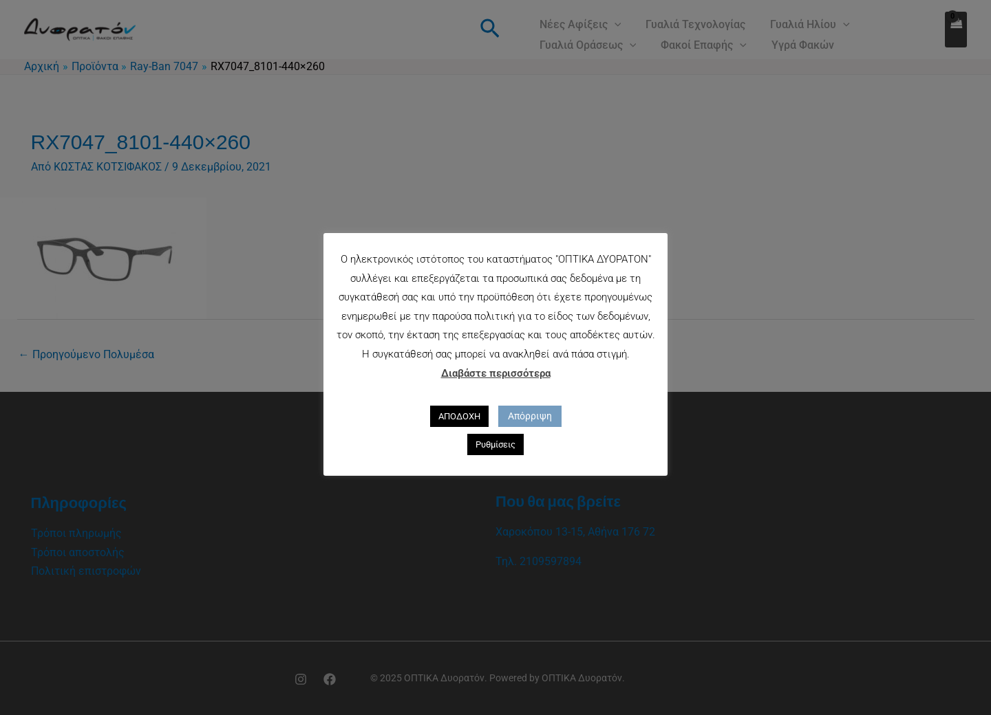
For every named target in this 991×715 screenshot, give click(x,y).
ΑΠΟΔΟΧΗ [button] (459, 416)
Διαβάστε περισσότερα (496, 373)
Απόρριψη (530, 415)
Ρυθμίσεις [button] (495, 444)
